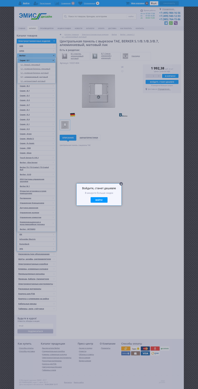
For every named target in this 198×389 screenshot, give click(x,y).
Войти (99, 200)
